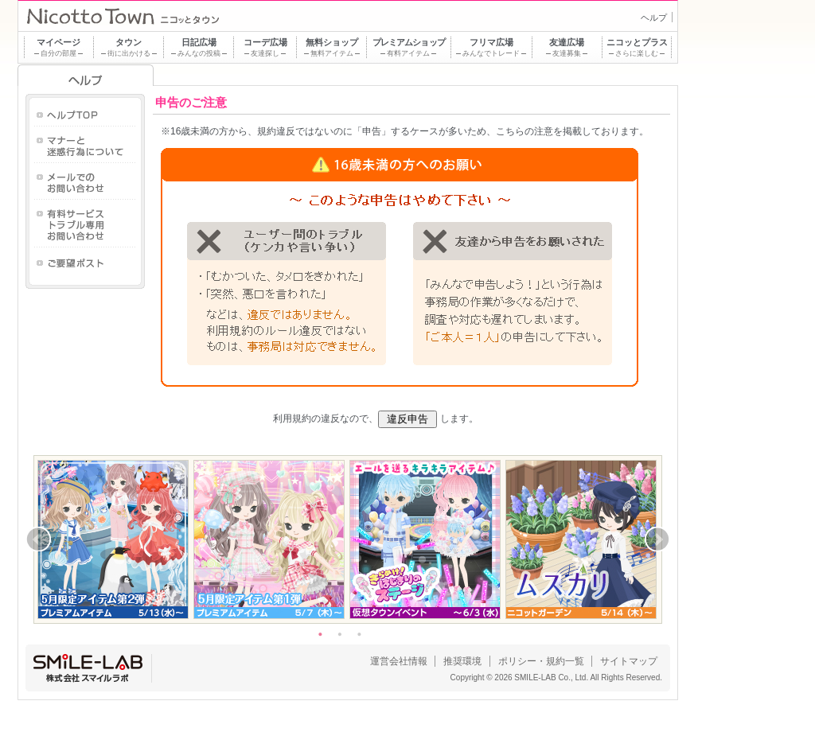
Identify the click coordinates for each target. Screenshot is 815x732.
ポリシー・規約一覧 (541, 661)
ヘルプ (654, 17)
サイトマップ (628, 661)
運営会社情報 (398, 661)
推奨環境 (462, 661)
